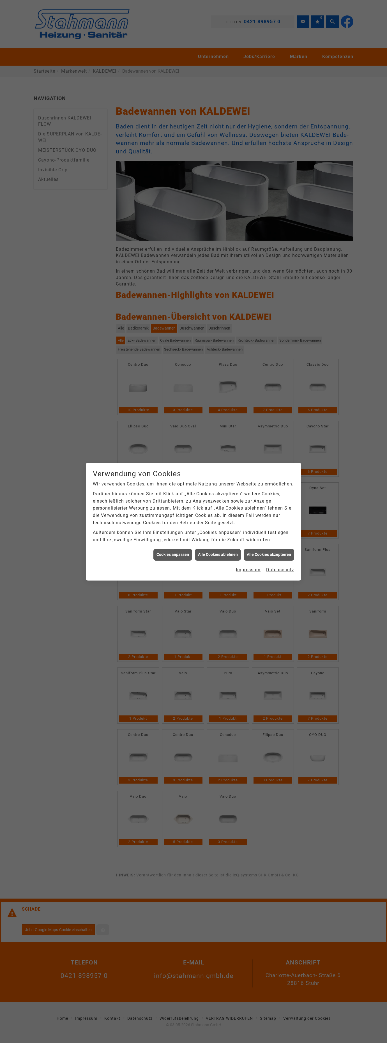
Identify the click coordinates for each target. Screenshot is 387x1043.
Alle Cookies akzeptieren (269, 164)
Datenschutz (280, 179)
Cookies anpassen (172, 164)
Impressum (248, 179)
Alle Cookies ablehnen (218, 164)
